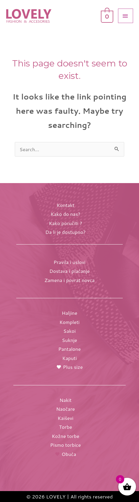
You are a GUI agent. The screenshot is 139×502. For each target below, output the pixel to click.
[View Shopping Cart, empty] (106, 15)
